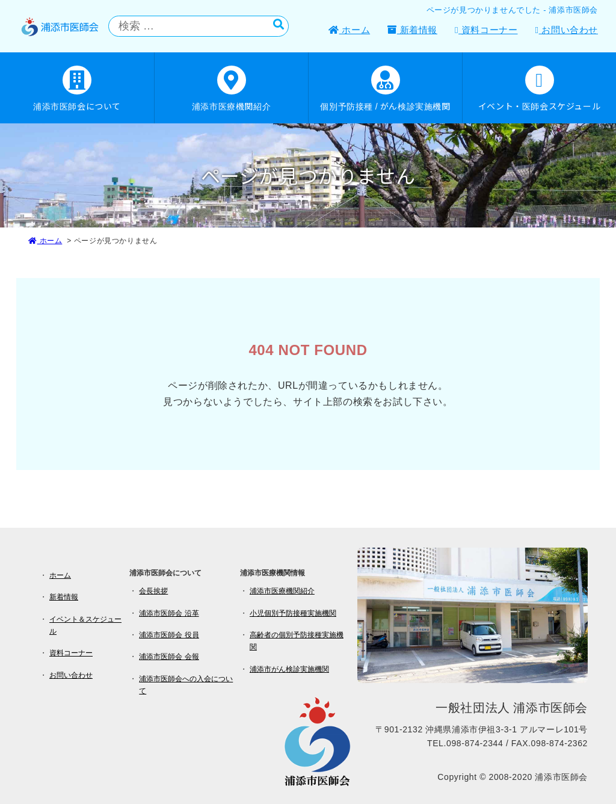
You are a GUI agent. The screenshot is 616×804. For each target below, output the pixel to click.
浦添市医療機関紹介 (231, 89)
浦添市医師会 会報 (169, 656)
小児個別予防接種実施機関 (293, 613)
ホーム (349, 30)
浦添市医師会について (77, 89)
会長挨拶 (153, 591)
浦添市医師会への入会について (186, 685)
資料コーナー (486, 30)
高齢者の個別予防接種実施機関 (296, 641)
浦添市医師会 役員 (169, 635)
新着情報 (412, 30)
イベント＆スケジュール (85, 625)
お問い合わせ (566, 30)
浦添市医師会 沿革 (169, 613)
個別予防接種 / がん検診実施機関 (385, 89)
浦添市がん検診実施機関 (289, 669)
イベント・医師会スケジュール (539, 89)
